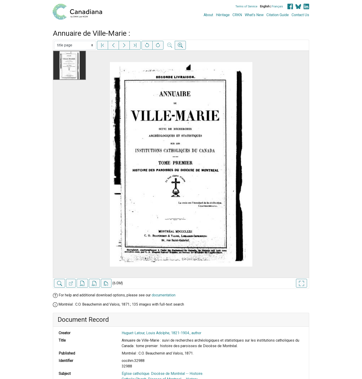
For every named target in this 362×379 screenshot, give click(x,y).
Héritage (223, 15)
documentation (163, 295)
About (208, 15)
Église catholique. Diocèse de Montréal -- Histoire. (162, 373)
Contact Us (300, 15)
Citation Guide (277, 15)
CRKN (237, 15)
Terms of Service (246, 6)
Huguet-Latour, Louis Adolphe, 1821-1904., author (161, 333)
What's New (254, 15)
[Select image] (75, 45)
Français (277, 6)
